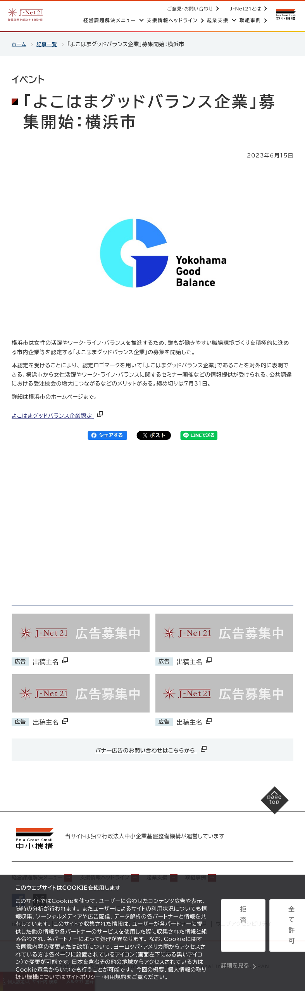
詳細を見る (235, 946)
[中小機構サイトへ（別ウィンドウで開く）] (284, 14)
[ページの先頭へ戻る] (266, 807)
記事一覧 (49, 44)
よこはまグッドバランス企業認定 (58, 416)
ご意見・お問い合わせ (189, 8)
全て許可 (273, 928)
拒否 (237, 928)
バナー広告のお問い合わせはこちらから (151, 748)
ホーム (20, 44)
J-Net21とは (244, 8)
